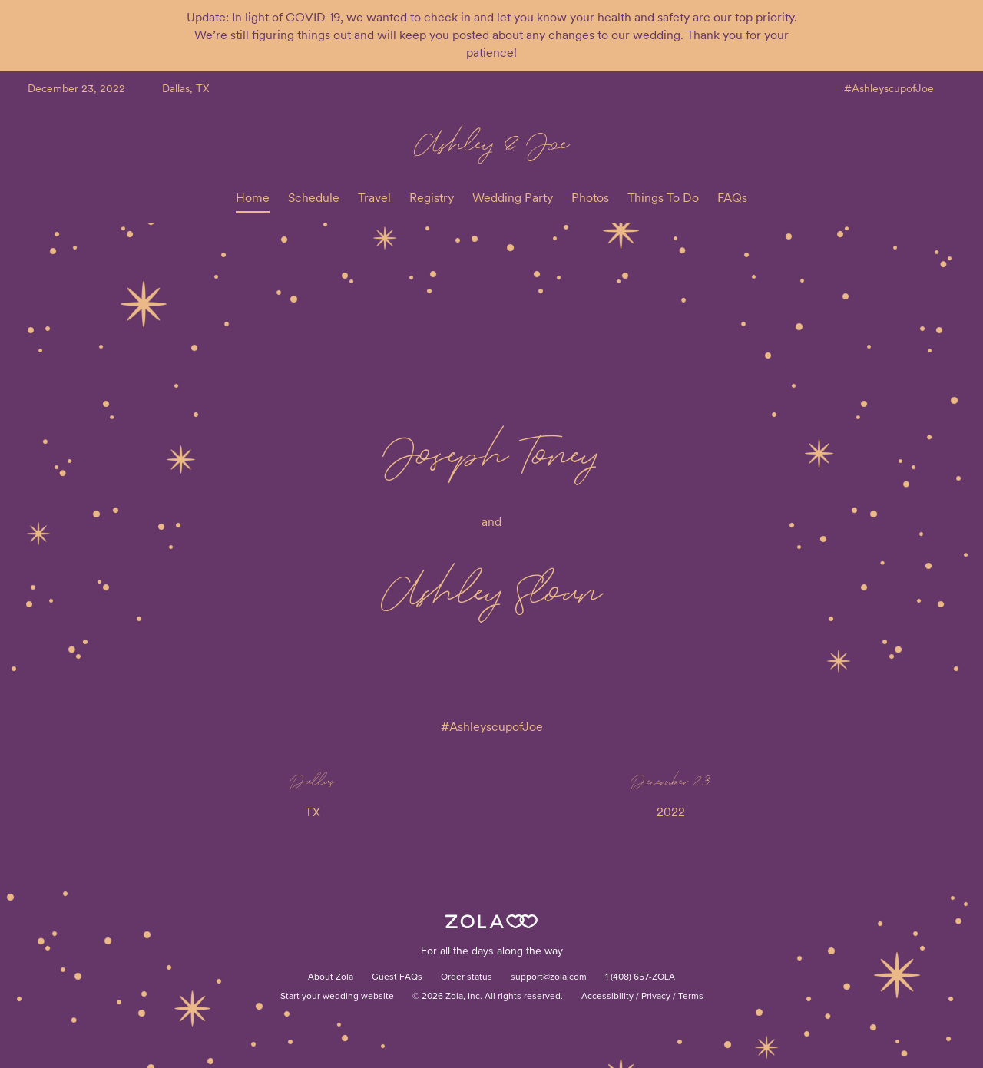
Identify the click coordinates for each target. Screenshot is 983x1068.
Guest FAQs (397, 977)
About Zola (330, 977)
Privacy (655, 996)
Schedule (313, 197)
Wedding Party (512, 197)
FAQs (732, 197)
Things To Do (663, 197)
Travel (374, 197)
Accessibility (607, 996)
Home (253, 197)
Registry (431, 197)
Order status (466, 977)
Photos (590, 197)
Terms (690, 996)
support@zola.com (549, 977)
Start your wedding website (337, 996)
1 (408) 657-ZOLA (640, 977)
